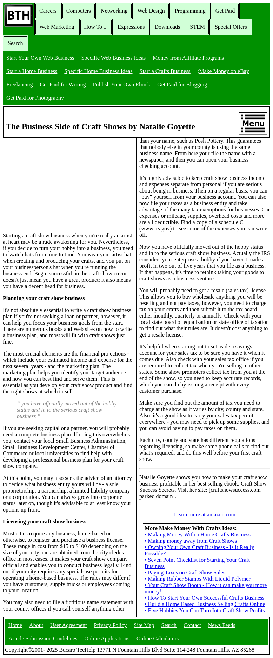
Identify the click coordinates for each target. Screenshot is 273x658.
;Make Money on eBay (223, 71)
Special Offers (231, 27)
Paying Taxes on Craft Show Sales (185, 572)
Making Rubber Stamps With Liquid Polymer (198, 579)
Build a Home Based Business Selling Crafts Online (205, 604)
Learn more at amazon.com (204, 514)
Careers (47, 11)
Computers (78, 11)
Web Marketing (56, 27)
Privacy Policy (110, 625)
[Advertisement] (55, 182)
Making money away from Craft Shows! (192, 541)
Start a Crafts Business (165, 71)
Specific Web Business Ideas (113, 58)
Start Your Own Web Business (40, 58)
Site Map (144, 625)
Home (15, 625)
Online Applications (106, 638)
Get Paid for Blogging (182, 84)
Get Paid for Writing (63, 84)
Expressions (131, 27)
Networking (114, 11)
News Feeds (221, 625)
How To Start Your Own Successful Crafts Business (205, 598)
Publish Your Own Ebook (122, 84)
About (36, 625)
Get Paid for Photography (35, 98)
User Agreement (68, 625)
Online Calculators (157, 638)
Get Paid (225, 11)
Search (15, 43)
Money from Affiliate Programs (188, 58)
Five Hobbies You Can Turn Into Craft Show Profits (205, 610)
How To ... (96, 27)
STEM (197, 27)
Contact (192, 625)
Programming (190, 11)
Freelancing (19, 84)
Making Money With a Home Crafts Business (198, 535)
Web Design (151, 11)
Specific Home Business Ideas (98, 71)
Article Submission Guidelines (42, 638)
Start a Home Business (31, 71)
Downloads (167, 27)
